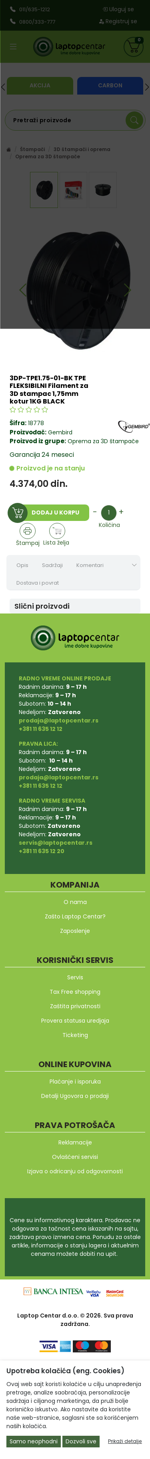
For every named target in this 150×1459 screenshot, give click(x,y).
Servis (75, 977)
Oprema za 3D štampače (102, 441)
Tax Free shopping (75, 992)
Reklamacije (75, 1142)
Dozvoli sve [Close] (81, 1441)
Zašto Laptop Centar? (75, 916)
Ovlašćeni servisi (75, 1157)
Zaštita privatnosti (75, 1006)
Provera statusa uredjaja (75, 1021)
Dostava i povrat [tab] (37, 583)
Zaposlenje (75, 931)
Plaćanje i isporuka (75, 1082)
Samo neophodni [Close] (34, 1441)
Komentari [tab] (90, 565)
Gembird (60, 432)
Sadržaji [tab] (52, 565)
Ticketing (75, 1035)
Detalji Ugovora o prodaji (75, 1096)
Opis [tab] (22, 565)
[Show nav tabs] (134, 565)
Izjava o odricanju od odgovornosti (75, 1171)
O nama (75, 902)
